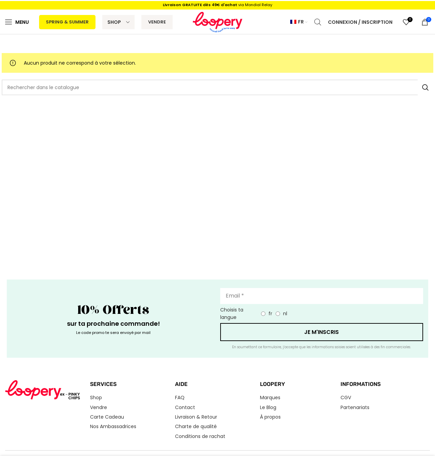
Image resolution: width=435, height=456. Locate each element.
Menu (22, 22)
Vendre (157, 22)
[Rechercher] (217, 87)
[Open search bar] (317, 22)
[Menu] (8, 21)
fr (270, 313)
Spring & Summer (67, 22)
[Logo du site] (218, 21)
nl (285, 313)
